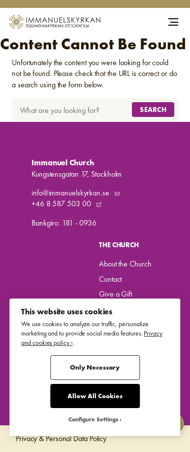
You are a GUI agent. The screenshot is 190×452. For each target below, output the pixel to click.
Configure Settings (93, 419)
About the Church (125, 264)
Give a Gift (115, 294)
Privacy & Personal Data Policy (61, 438)
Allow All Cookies (95, 396)
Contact (110, 279)
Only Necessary (95, 367)
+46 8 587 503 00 (62, 203)
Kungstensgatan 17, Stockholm (77, 174)
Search (153, 109)
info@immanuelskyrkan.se (71, 193)
